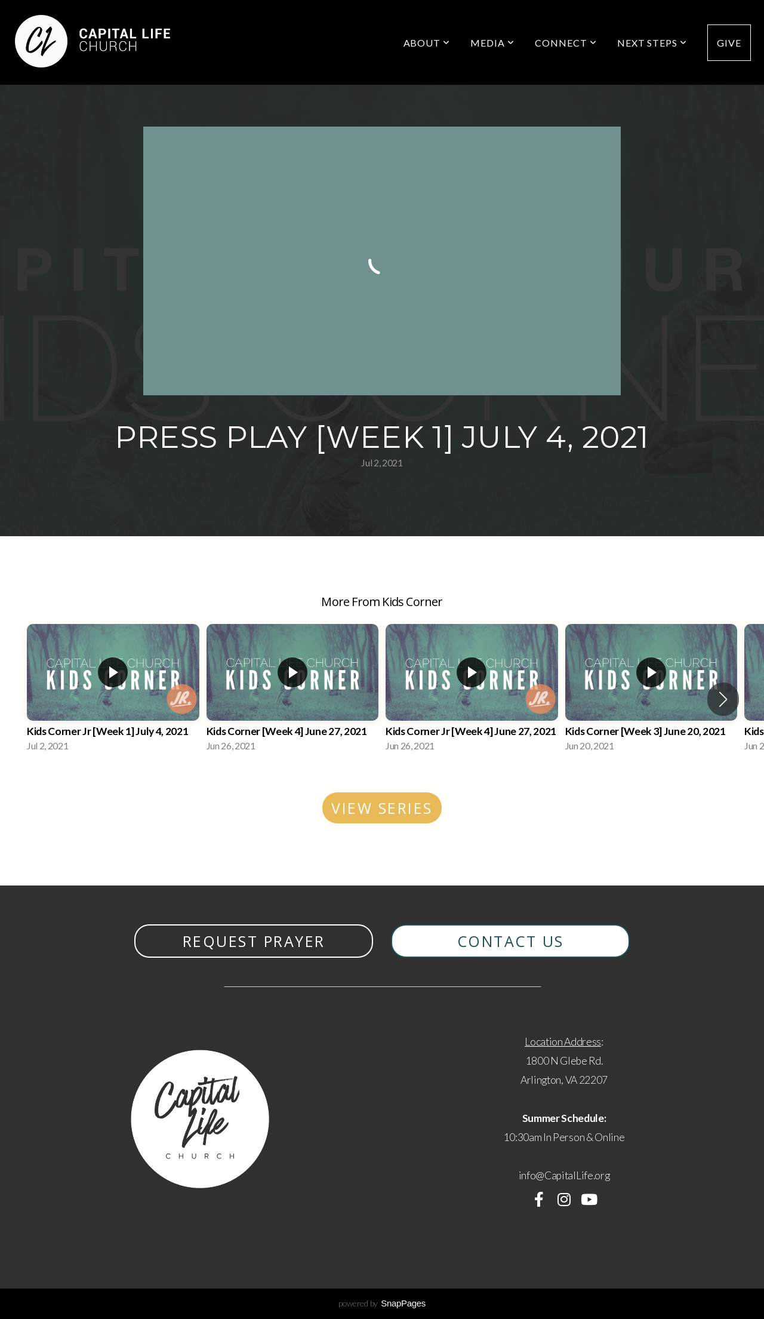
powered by (382, 1303)
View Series (382, 808)
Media (492, 42)
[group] (113, 691)
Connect (566, 42)
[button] (723, 699)
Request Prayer (254, 941)
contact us (510, 941)
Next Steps (652, 42)
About (427, 42)
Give (729, 42)
